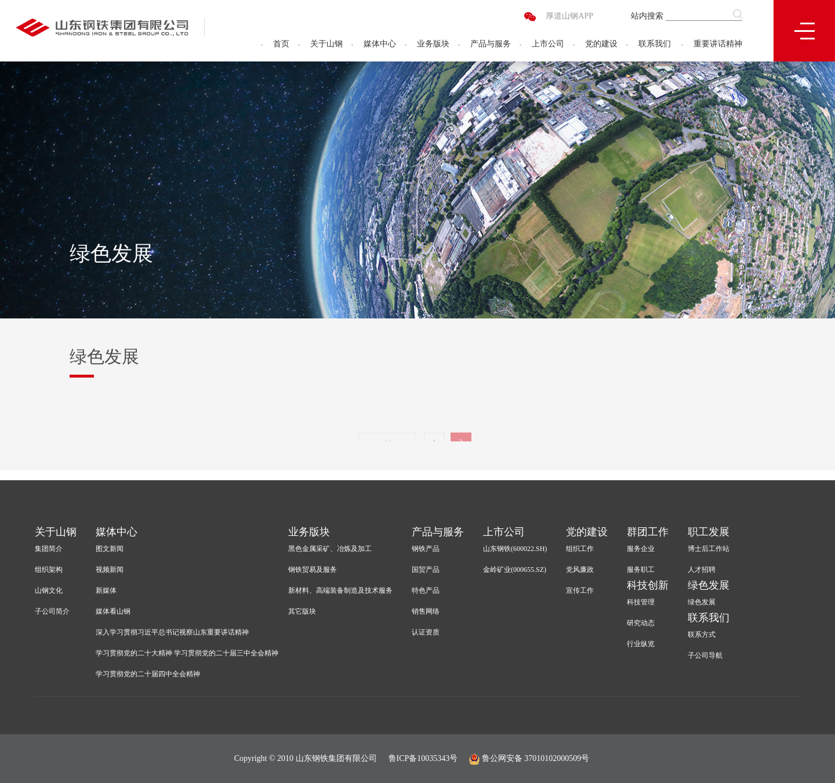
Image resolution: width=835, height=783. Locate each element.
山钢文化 (49, 590)
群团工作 (648, 532)
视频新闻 (110, 570)
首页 (281, 43)
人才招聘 (702, 570)
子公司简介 (52, 611)
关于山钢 (326, 43)
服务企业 (641, 549)
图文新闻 (110, 549)
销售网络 (426, 611)
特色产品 (426, 590)
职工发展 (708, 532)
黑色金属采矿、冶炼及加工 (330, 549)
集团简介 (49, 549)
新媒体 (106, 590)
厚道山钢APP (569, 16)
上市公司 (548, 43)
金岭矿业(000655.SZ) (514, 570)
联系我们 (654, 43)
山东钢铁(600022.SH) (515, 549)
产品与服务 (490, 43)
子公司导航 (705, 655)
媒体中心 (380, 43)
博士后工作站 (708, 549)
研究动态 (641, 623)
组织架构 (49, 570)
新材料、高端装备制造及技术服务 (340, 590)
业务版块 (433, 43)
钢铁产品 (426, 549)
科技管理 (641, 602)
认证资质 (426, 632)
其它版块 (302, 611)
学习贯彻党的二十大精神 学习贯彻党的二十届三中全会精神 (187, 653)
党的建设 (601, 43)
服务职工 (641, 570)
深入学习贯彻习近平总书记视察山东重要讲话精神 (172, 632)
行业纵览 (641, 644)
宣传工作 (580, 590)
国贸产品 (426, 570)
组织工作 (580, 549)
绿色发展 (708, 585)
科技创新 (648, 585)
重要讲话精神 (718, 43)
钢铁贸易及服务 (312, 570)
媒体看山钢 (113, 611)
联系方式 (702, 634)
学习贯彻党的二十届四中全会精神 (148, 674)
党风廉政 (580, 570)
